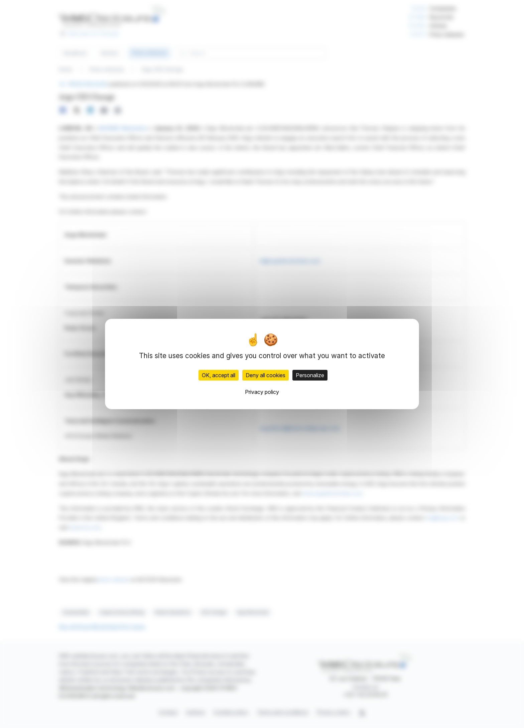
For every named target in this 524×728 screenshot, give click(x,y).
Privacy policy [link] (262, 392)
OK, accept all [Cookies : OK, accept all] (218, 375)
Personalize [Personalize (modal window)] (310, 375)
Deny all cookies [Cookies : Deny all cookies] (265, 375)
